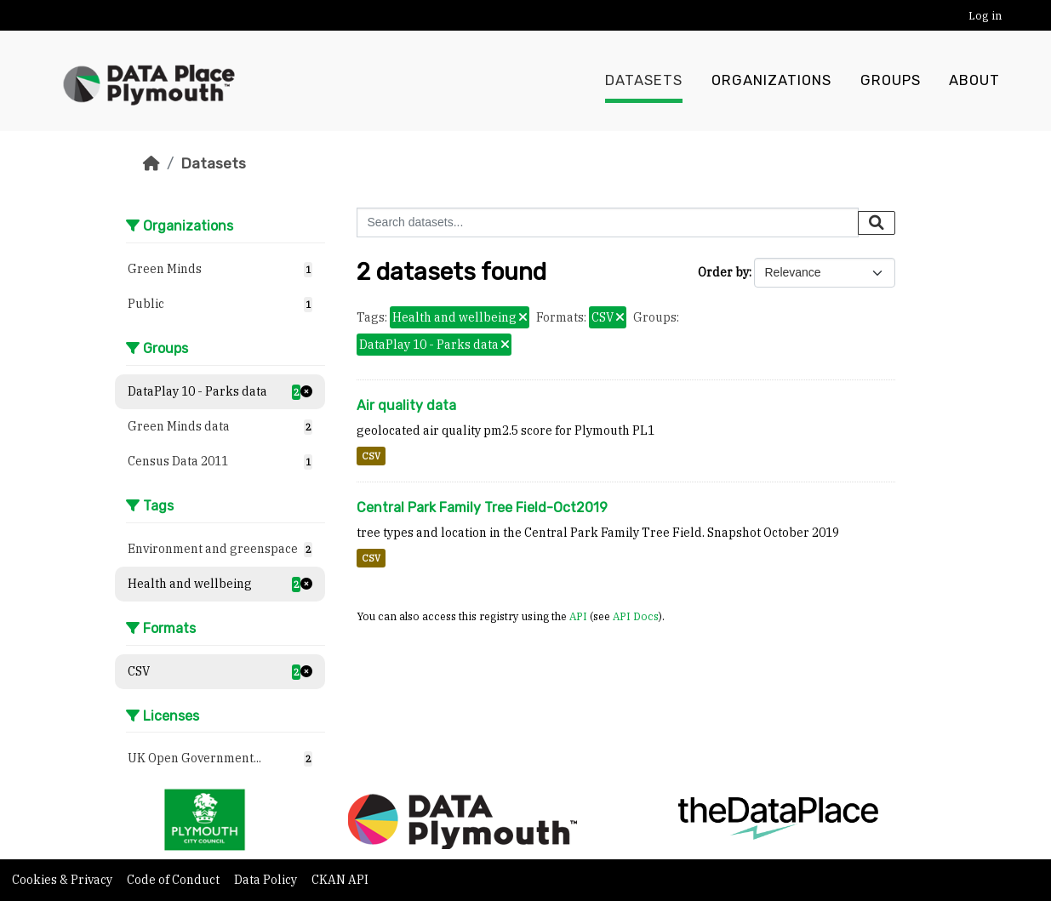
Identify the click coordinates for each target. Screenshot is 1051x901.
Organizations (771, 80)
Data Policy (267, 879)
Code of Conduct (174, 879)
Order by (723, 272)
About (974, 80)
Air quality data (406, 405)
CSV (371, 456)
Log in (985, 16)
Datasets (644, 80)
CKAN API (339, 879)
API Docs (636, 616)
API (578, 616)
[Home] (151, 163)
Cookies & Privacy (63, 879)
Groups (890, 80)
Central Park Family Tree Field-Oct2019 (482, 507)
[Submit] (876, 223)
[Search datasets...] (608, 222)
